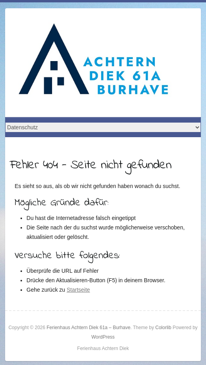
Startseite (78, 290)
